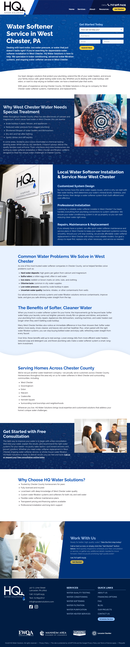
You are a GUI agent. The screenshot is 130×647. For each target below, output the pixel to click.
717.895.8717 (39, 598)
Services (81, 9)
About (92, 9)
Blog (100, 605)
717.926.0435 (38, 594)
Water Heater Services (78, 614)
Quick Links (105, 587)
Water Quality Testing (78, 593)
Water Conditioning (77, 597)
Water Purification (77, 609)
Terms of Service (106, 643)
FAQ (99, 601)
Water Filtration (75, 605)
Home (71, 9)
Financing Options (107, 597)
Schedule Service (106, 619)
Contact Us (104, 614)
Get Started (119, 9)
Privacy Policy (44, 643)
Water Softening (76, 601)
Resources (104, 9)
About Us (102, 593)
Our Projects (105, 609)
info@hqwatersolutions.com (41, 602)
